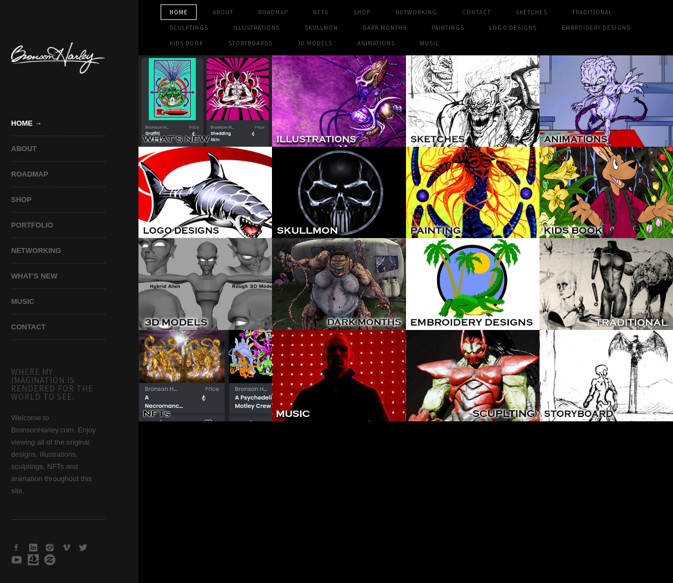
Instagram (49, 547)
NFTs (320, 12)
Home (22, 123)
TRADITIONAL (592, 12)
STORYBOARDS (250, 43)
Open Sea (33, 559)
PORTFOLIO (32, 225)
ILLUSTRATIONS (256, 28)
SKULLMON (321, 28)
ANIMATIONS (376, 43)
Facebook (16, 547)
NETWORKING (36, 250)
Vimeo (66, 547)
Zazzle (49, 559)
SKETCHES (531, 12)
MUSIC (22, 301)
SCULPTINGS (188, 28)
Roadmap (273, 12)
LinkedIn (33, 547)
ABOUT (24, 149)
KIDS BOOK (186, 43)
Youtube (16, 559)
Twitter (83, 547)
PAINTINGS (447, 28)
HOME (178, 12)
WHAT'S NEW (34, 276)
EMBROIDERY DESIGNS (596, 28)
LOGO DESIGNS (513, 28)
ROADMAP (29, 174)
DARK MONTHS (385, 28)
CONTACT (28, 327)
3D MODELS (314, 43)
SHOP (21, 199)
